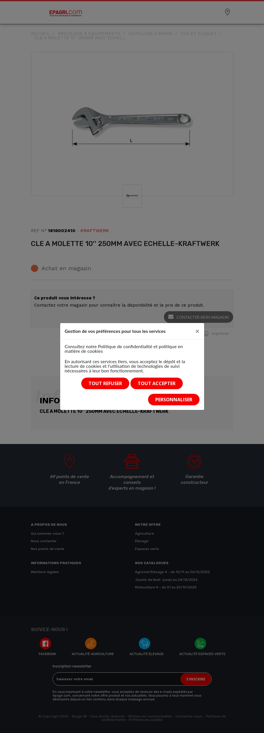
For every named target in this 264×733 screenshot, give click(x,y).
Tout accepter (157, 383)
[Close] (197, 331)
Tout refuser (105, 383)
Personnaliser (173, 399)
